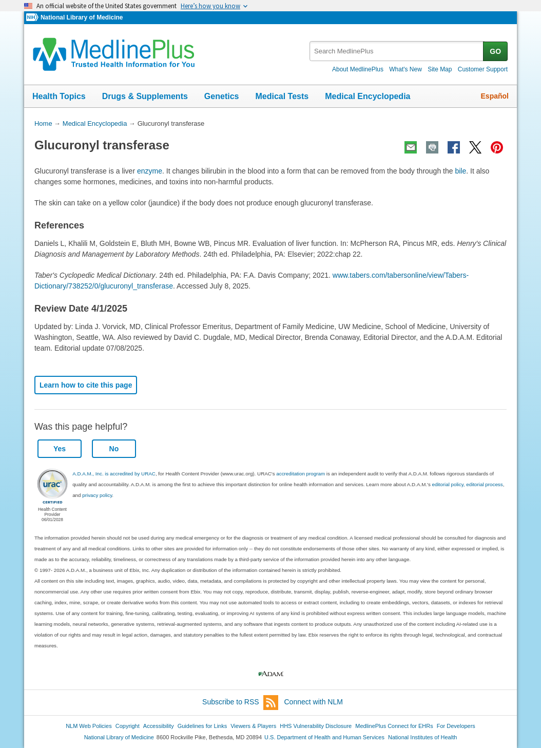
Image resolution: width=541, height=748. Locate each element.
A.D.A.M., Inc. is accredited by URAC (114, 473)
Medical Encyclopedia (367, 96)
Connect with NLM (313, 702)
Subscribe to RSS (240, 702)
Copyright (127, 726)
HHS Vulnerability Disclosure (316, 726)
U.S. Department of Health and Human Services (324, 737)
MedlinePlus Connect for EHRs (394, 726)
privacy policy (97, 495)
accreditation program (300, 473)
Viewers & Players (253, 726)
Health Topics (59, 96)
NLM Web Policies (89, 726)
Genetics (221, 96)
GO (495, 51)
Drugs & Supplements (145, 96)
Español (495, 96)
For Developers (456, 726)
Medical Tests (281, 96)
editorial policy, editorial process (467, 484)
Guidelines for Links (202, 726)
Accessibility (158, 726)
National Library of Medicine (82, 17)
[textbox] (397, 51)
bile (460, 171)
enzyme (149, 171)
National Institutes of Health (422, 737)
